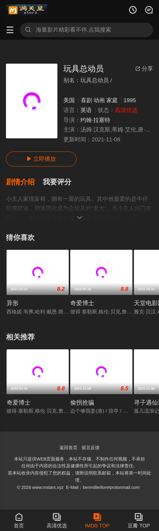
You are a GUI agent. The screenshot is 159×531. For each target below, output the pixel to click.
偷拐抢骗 (82, 402)
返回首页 (68, 447)
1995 (129, 100)
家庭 (112, 100)
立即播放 (41, 159)
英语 (86, 110)
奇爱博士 (82, 303)
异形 (13, 303)
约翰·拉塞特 (95, 120)
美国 (69, 100)
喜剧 (86, 100)
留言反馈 (91, 447)
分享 (144, 68)
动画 (99, 100)
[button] (24, 182)
